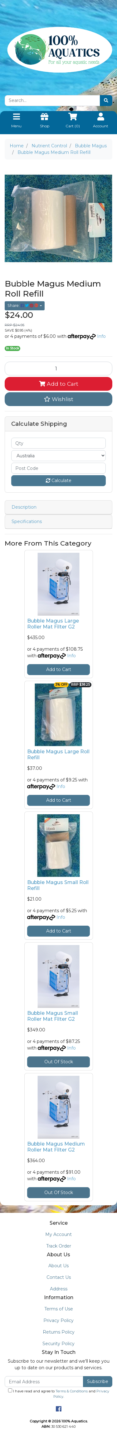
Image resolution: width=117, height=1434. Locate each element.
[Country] (58, 455)
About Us (58, 1266)
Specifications (27, 521)
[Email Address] (44, 1381)
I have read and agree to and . (58, 1393)
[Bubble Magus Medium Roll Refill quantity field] (58, 368)
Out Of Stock (58, 1062)
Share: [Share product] (23, 305)
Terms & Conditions (72, 1391)
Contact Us (58, 1277)
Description (24, 507)
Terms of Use (58, 1309)
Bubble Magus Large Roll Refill (58, 754)
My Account (58, 1234)
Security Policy (58, 1343)
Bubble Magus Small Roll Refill (58, 885)
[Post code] (58, 468)
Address (58, 1289)
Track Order (58, 1246)
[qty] (58, 443)
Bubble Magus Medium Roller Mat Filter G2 (56, 1147)
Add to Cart (58, 383)
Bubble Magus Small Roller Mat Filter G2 (52, 1016)
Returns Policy (59, 1332)
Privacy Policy (58, 1320)
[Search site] (106, 100)
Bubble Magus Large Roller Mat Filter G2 (53, 624)
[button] (58, 399)
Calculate (58, 480)
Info (101, 336)
